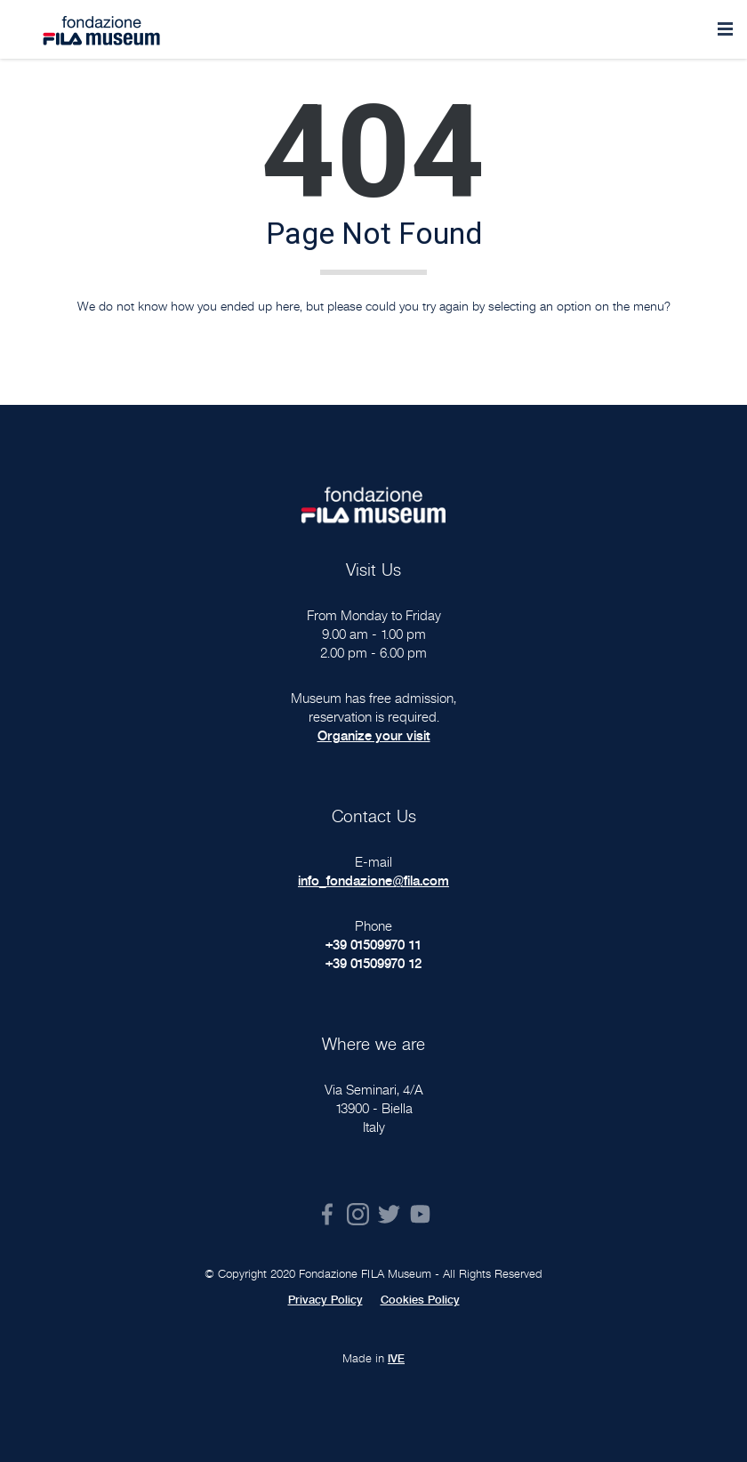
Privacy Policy (325, 1300)
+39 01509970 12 (373, 963)
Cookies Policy (420, 1300)
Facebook (327, 1214)
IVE (396, 1359)
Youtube (420, 1214)
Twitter (389, 1214)
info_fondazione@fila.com (373, 880)
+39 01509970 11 (373, 944)
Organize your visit (373, 735)
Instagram (358, 1214)
